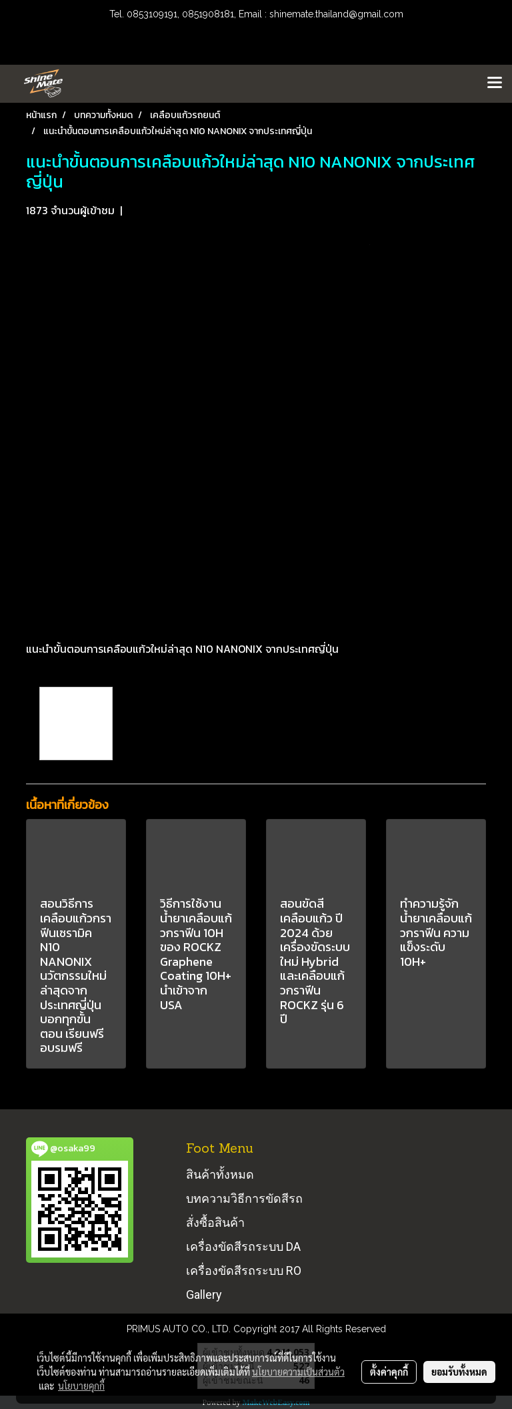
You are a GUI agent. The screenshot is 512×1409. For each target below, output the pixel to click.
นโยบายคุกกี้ (81, 1386)
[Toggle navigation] (494, 83)
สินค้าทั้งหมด (220, 1174)
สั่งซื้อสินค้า (215, 1222)
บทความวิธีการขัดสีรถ (244, 1198)
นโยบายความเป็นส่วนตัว (298, 1372)
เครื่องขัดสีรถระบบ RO (243, 1270)
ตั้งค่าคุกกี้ (389, 1372)
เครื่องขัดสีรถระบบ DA (243, 1246)
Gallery (204, 1295)
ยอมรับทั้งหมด (459, 1372)
